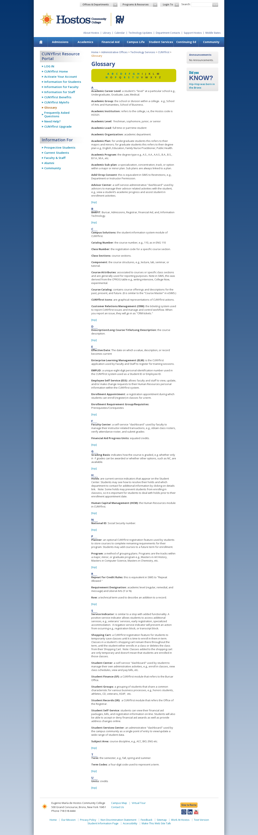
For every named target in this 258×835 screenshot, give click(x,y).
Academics (85, 42)
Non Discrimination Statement (118, 820)
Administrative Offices (114, 52)
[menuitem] (41, 42)
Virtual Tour (139, 803)
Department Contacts (168, 32)
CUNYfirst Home (56, 71)
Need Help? (52, 121)
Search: (186, 4)
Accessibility (130, 823)
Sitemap (162, 820)
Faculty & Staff (54, 158)
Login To (171, 4)
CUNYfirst (163, 52)
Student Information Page (103, 823)
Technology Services (142, 52)
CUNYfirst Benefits (57, 97)
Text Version (201, 820)
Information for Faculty (61, 87)
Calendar (120, 32)
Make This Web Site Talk (156, 823)
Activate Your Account (60, 76)
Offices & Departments (100, 4)
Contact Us (117, 807)
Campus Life (136, 42)
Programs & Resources (140, 4)
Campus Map (119, 803)
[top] (94, 202)
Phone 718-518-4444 (63, 811)
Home (94, 52)
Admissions (60, 42)
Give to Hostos (188, 804)
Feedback (146, 820)
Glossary (50, 107)
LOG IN (49, 66)
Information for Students (62, 81)
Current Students (56, 152)
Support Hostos (193, 32)
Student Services (161, 42)
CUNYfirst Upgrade (58, 126)
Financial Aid (110, 42)
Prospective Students (59, 147)
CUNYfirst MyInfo (56, 102)
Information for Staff (59, 92)
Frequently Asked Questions (56, 114)
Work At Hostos (180, 820)
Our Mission (68, 820)
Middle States (212, 32)
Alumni (49, 163)
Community (211, 42)
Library (107, 32)
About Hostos (91, 32)
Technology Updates (140, 32)
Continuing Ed (186, 42)
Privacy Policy (88, 820)
